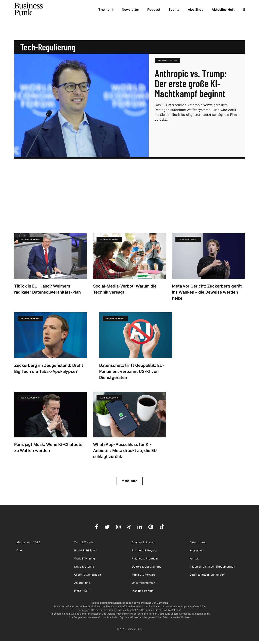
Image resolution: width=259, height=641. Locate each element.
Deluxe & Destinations (146, 566)
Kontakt (195, 558)
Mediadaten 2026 (28, 542)
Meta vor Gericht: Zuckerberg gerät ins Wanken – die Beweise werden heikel (207, 292)
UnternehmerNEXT (144, 582)
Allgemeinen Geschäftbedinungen (212, 566)
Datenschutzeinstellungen (207, 574)
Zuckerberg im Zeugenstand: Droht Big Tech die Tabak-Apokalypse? (48, 368)
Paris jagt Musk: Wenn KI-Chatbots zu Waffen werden (48, 447)
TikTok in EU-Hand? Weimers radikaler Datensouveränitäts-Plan (47, 289)
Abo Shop (196, 9)
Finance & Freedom (145, 558)
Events (174, 9)
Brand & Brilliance (85, 550)
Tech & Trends (83, 542)
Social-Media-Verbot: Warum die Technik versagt (125, 289)
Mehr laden (129, 480)
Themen (106, 9)
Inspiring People (142, 590)
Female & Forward (144, 574)
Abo (19, 550)
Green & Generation (87, 574)
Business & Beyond (144, 550)
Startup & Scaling (143, 542)
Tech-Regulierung (167, 60)
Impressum (197, 550)
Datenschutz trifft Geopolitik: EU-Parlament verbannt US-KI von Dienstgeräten (132, 371)
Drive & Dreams (84, 566)
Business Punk (28, 9)
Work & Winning (84, 558)
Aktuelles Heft (223, 9)
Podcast (153, 9)
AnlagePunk (82, 582)
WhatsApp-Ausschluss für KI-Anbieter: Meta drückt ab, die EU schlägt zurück (125, 450)
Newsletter (130, 9)
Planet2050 (81, 590)
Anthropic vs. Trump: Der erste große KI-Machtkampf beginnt (191, 83)
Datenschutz (198, 542)
